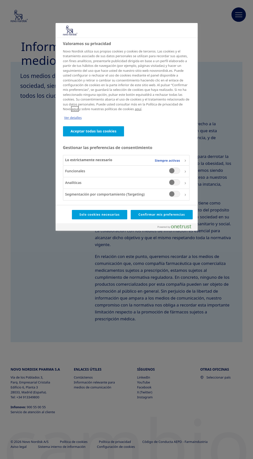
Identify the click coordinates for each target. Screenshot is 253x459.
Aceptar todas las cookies (94, 131)
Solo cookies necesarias (100, 214)
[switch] (174, 171)
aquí (75, 109)
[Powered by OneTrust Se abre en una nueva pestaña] (176, 228)
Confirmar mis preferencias (161, 214)
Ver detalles (73, 117)
